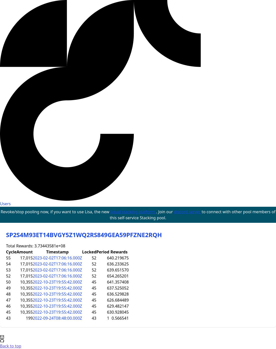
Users (5, 203)
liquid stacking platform (133, 212)
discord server (188, 212)
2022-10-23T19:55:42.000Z (57, 282)
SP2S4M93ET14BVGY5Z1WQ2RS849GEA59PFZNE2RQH (84, 235)
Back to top (10, 346)
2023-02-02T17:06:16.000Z (57, 258)
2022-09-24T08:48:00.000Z (57, 318)
